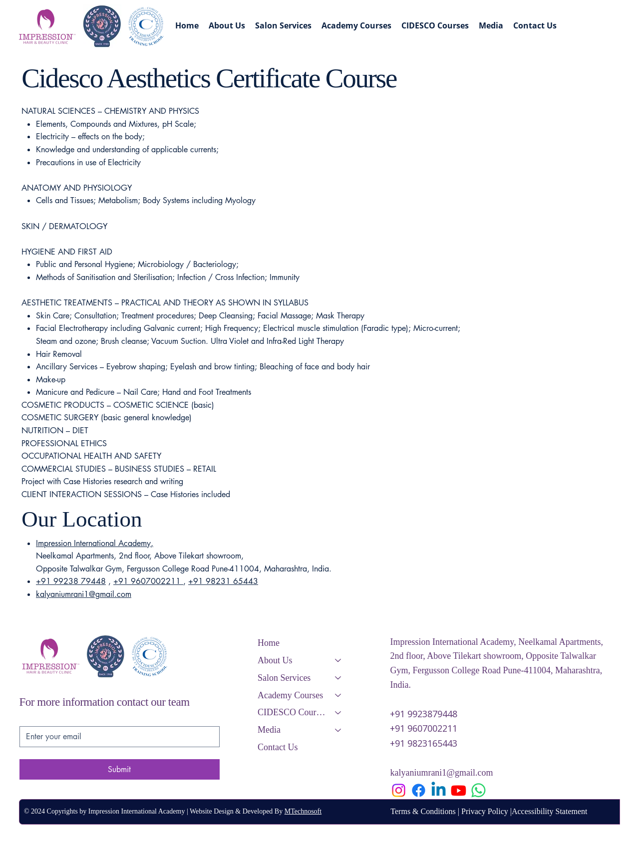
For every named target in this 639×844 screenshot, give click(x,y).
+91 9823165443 (423, 743)
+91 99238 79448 (71, 581)
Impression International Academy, (94, 543)
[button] (435, 25)
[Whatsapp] (478, 790)
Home (269, 643)
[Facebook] (418, 790)
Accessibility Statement (550, 811)
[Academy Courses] (338, 695)
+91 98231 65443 (223, 581)
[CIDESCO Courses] (338, 712)
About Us (275, 660)
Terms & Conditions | (425, 811)
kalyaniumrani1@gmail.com (83, 594)
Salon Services (284, 678)
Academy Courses (290, 695)
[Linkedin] (438, 790)
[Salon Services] (338, 678)
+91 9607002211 (148, 581)
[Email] (116, 737)
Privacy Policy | (486, 811)
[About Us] (338, 660)
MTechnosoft (303, 811)
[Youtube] (458, 790)
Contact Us (278, 747)
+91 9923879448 (423, 714)
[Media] (338, 730)
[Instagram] (398, 790)
